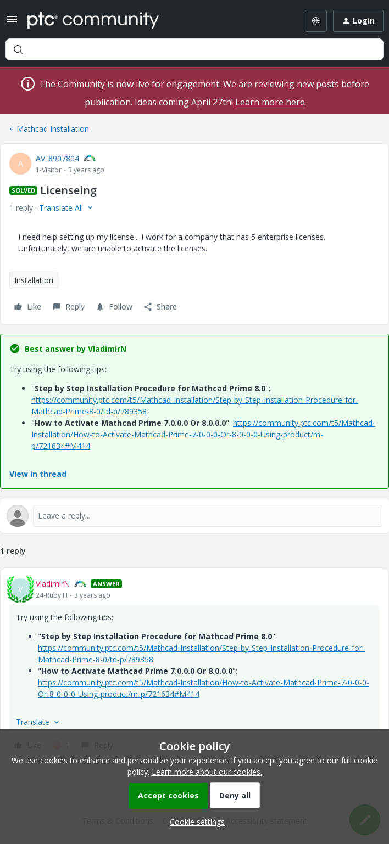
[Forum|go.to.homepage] (93, 21)
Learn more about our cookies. (207, 772)
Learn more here (270, 102)
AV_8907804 (57, 158)
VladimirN (53, 583)
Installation (33, 280)
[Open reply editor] (194, 515)
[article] (194, 666)
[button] (12, 23)
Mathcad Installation (52, 128)
